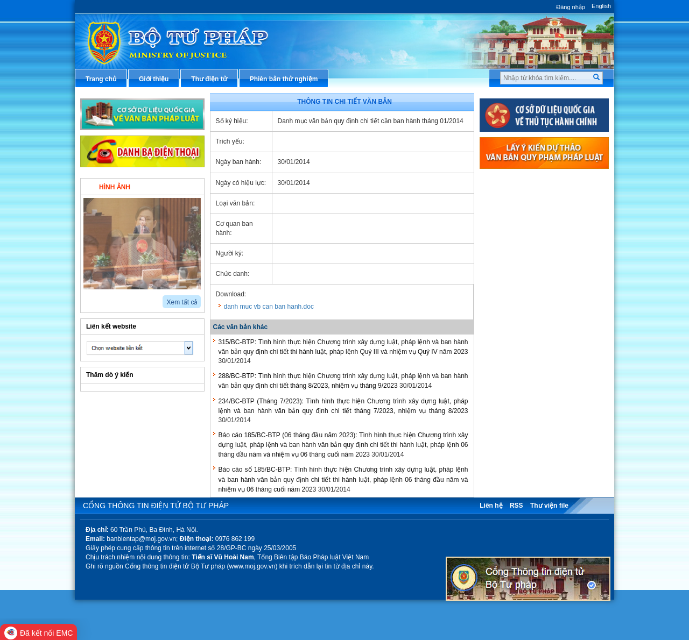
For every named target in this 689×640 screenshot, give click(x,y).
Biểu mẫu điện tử (519, 325)
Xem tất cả (182, 302)
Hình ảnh (114, 187)
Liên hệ (491, 505)
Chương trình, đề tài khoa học (538, 361)
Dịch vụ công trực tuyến (529, 290)
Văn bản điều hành (521, 219)
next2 (99, 298)
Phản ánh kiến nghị (522, 397)
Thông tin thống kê (522, 379)
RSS (516, 505)
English (601, 6)
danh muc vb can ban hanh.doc (269, 306)
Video (175, 186)
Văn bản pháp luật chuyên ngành (543, 200)
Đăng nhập (570, 7)
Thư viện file (549, 505)
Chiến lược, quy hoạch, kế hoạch (543, 307)
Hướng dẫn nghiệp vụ (526, 236)
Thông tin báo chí (519, 272)
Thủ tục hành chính (522, 183)
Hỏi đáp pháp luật (520, 254)
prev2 (87, 298)
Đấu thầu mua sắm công (530, 343)
